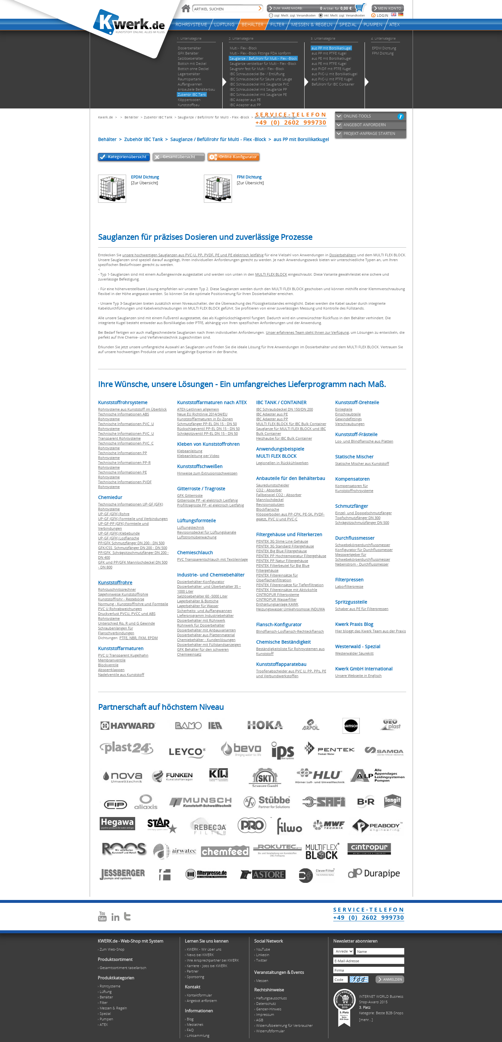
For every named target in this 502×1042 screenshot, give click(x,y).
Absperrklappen (111, 669)
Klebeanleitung (189, 450)
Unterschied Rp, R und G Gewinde (126, 623)
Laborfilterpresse (349, 586)
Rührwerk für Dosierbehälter (201, 625)
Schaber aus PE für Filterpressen (361, 608)
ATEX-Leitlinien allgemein (198, 409)
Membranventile (112, 660)
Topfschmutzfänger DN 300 (357, 517)
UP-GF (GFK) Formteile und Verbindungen (133, 518)
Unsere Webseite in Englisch (358, 675)
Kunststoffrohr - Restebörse (121, 599)
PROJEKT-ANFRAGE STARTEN (369, 133)
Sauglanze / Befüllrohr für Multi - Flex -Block (213, 117)
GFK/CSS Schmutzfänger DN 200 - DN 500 (132, 547)
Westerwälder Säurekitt (354, 653)
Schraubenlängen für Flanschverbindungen (116, 630)
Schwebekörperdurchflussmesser (362, 544)
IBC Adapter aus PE (272, 414)
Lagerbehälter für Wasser (197, 605)
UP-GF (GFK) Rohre (113, 513)
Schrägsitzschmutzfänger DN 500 (362, 522)
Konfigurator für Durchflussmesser (364, 549)
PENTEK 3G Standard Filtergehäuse (285, 546)
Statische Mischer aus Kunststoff (362, 463)
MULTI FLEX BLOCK (271, 274)
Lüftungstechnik (190, 527)
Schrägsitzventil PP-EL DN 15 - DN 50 (207, 433)
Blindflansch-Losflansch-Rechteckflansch (290, 631)
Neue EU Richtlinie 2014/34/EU (202, 414)
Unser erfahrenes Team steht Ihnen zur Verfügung (307, 332)
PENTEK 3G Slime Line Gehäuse (282, 541)
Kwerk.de (105, 117)
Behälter (131, 117)
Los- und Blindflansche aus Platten (364, 441)
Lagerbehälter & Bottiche (197, 600)
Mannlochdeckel (270, 499)
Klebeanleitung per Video (198, 455)
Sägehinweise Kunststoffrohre (123, 594)
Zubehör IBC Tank (158, 117)
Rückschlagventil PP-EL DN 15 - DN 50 (208, 428)
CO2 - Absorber (269, 489)
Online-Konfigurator (238, 156)
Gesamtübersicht (179, 156)
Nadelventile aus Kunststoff (121, 674)
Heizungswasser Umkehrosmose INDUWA (290, 609)
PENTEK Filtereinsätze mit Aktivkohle (286, 589)
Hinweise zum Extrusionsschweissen (207, 473)
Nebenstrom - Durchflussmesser (361, 564)
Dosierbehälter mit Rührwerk (201, 620)
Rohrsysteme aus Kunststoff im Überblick (132, 409)
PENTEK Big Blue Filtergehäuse (281, 550)
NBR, (133, 637)
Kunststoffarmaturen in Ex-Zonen (205, 418)
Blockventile (108, 664)
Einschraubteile (348, 414)
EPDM (153, 637)
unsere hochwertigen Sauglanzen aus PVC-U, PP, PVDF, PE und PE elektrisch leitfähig (193, 254)
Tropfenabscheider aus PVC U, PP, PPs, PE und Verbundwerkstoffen (291, 673)
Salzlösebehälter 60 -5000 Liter (202, 596)
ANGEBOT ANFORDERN (365, 125)
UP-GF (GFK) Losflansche (118, 538)
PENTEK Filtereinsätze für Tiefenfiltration (290, 584)
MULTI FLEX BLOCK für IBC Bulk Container (291, 423)
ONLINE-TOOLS (357, 116)
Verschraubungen (350, 423)
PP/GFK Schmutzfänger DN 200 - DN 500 (131, 542)
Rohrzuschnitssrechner (117, 589)
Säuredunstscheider (272, 485)
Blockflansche (267, 509)
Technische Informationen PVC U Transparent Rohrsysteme (126, 436)
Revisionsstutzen (270, 504)
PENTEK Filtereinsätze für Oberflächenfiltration (277, 577)
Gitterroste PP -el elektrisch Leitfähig (207, 500)
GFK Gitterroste (190, 495)
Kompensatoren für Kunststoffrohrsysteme (354, 488)
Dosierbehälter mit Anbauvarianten (206, 630)
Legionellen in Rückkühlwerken (282, 462)
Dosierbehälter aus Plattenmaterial (206, 634)
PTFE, (124, 637)
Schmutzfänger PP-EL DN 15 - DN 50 (207, 423)
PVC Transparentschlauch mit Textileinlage (212, 559)
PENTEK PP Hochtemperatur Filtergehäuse (291, 555)
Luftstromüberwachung (196, 537)
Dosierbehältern (342, 254)
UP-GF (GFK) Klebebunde (119, 533)
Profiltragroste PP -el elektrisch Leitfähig (210, 505)
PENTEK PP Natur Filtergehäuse (282, 560)
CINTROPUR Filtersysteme (277, 594)
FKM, (143, 637)
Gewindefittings (348, 418)
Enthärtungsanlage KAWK (277, 604)
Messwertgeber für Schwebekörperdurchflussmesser (362, 557)
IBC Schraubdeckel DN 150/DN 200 (284, 409)
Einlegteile (343, 409)
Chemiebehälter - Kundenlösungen (206, 639)
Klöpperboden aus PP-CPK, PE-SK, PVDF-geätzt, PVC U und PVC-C (290, 516)
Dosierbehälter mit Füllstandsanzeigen (209, 644)
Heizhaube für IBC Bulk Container (284, 438)
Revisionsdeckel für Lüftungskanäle (206, 532)
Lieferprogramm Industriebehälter (205, 615)
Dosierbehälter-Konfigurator (200, 581)
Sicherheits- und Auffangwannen (204, 610)
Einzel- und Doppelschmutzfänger (363, 512)
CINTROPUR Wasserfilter (276, 599)
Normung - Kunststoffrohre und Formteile (133, 603)
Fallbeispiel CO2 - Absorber (278, 494)
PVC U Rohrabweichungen (120, 608)
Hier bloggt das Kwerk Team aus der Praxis (370, 630)
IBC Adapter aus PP (272, 418)
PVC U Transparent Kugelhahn (123, 655)
